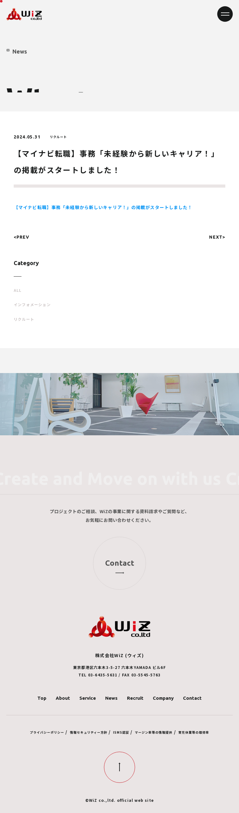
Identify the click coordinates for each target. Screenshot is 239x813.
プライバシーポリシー (47, 732)
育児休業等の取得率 (193, 732)
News (111, 698)
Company (163, 698)
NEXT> (217, 237)
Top (41, 698)
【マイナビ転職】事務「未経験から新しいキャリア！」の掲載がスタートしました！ (103, 207)
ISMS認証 (121, 732)
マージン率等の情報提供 (153, 732)
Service (87, 698)
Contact (192, 698)
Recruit (135, 698)
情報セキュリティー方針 (88, 732)
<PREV (22, 237)
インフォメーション (32, 304)
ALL (18, 290)
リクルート (24, 319)
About (63, 698)
